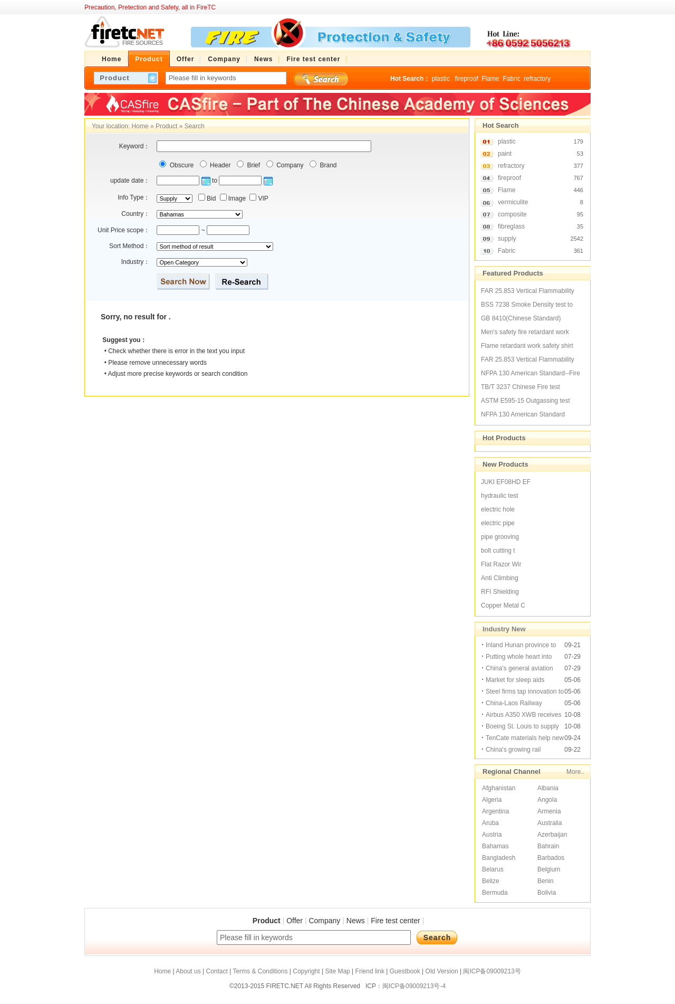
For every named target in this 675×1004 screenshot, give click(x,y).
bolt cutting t (498, 550)
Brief (252, 165)
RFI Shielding (500, 591)
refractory (537, 78)
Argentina (495, 811)
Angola (547, 799)
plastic (441, 78)
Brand (327, 165)
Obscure (181, 165)
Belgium (548, 869)
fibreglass (511, 226)
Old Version (442, 971)
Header (219, 165)
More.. (575, 771)
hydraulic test (499, 495)
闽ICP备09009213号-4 (414, 986)
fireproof (466, 78)
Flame (490, 78)
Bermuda (495, 892)
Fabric (511, 78)
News (355, 920)
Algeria (492, 799)
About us (188, 971)
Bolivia (546, 892)
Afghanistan (498, 788)
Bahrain (548, 846)
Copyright (306, 971)
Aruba (490, 823)
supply (507, 238)
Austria (492, 834)
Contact (216, 971)
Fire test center (395, 920)
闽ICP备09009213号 (491, 971)
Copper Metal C (503, 605)
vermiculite (513, 202)
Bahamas (495, 846)
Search (195, 126)
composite (512, 214)
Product (166, 126)
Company (289, 165)
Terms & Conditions (260, 971)
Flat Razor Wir (501, 564)
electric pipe (498, 523)
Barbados (550, 857)
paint (505, 153)
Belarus (493, 869)
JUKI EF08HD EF (506, 482)
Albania (547, 788)
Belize (490, 881)
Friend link (369, 971)
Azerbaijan (552, 834)
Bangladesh (498, 857)
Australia (549, 823)
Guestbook (405, 971)
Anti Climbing (499, 578)
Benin (545, 881)
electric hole (498, 509)
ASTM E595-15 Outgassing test (525, 400)
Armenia (549, 811)
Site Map (337, 971)
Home (140, 126)
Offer (294, 920)
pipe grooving (500, 537)
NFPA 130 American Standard (523, 414)
